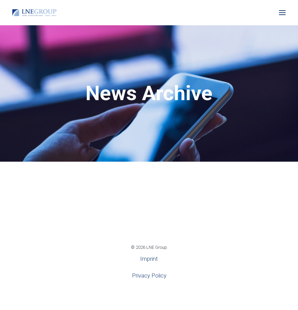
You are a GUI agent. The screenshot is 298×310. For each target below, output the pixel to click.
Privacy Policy (149, 275)
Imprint (149, 258)
